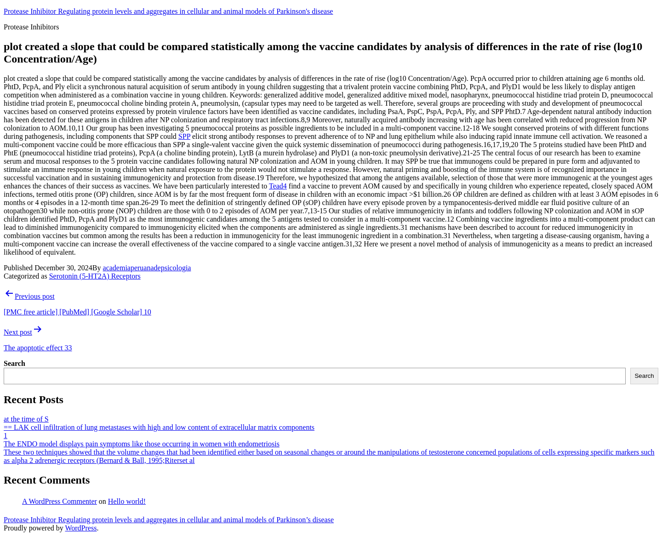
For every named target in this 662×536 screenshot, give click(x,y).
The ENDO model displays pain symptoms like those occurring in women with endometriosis (142, 444)
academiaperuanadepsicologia (147, 268)
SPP (184, 136)
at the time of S (26, 419)
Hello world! (127, 501)
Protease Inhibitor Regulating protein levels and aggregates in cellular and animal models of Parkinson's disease (168, 11)
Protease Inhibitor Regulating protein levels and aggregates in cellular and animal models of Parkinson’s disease (169, 520)
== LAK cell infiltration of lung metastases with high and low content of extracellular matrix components (159, 427)
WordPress (81, 528)
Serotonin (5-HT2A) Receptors (95, 276)
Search (14, 363)
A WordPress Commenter (59, 501)
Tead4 (278, 186)
